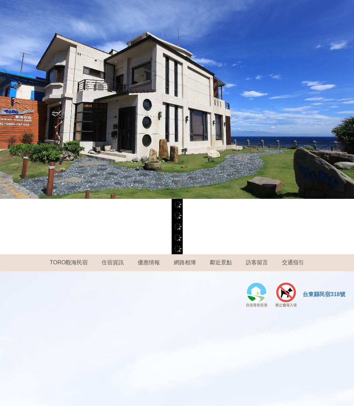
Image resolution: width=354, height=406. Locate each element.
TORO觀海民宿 (69, 262)
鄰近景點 (221, 262)
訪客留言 (257, 262)
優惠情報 (149, 262)
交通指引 (293, 262)
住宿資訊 (113, 262)
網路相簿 (185, 262)
